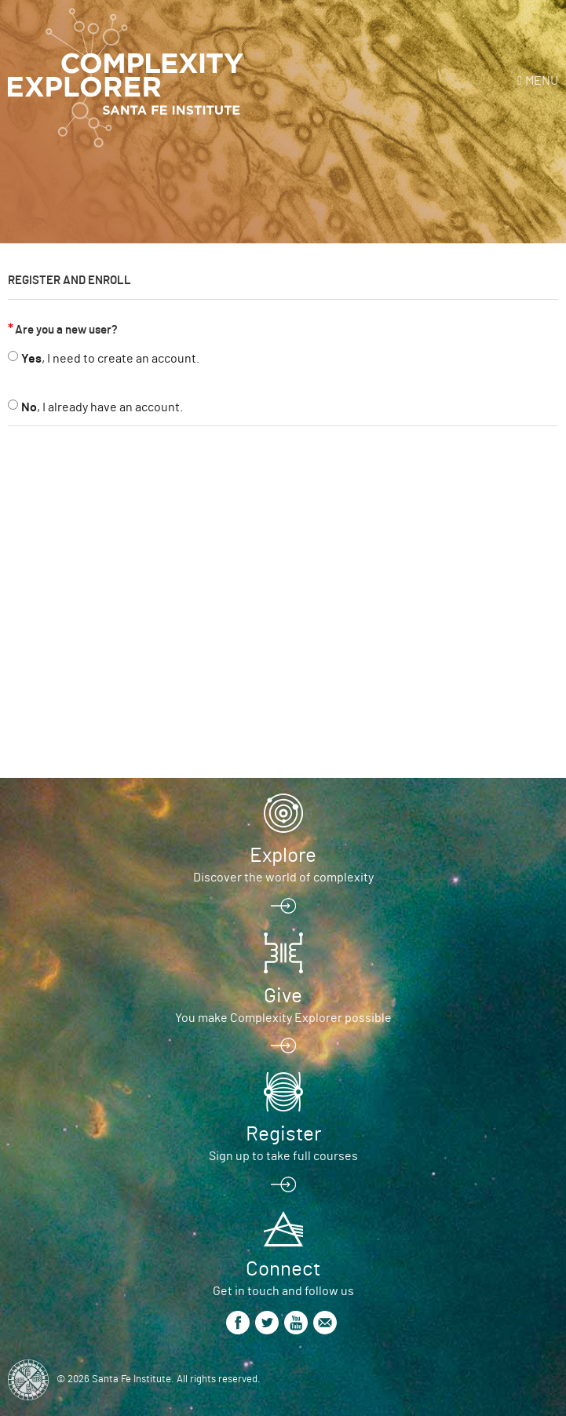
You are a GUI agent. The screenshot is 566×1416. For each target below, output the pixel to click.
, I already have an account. (102, 407)
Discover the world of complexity (283, 877)
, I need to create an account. (110, 358)
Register (283, 1134)
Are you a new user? (66, 330)
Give (283, 996)
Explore (283, 855)
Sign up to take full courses (283, 1156)
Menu (541, 81)
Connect (283, 1269)
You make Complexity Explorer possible (283, 1018)
